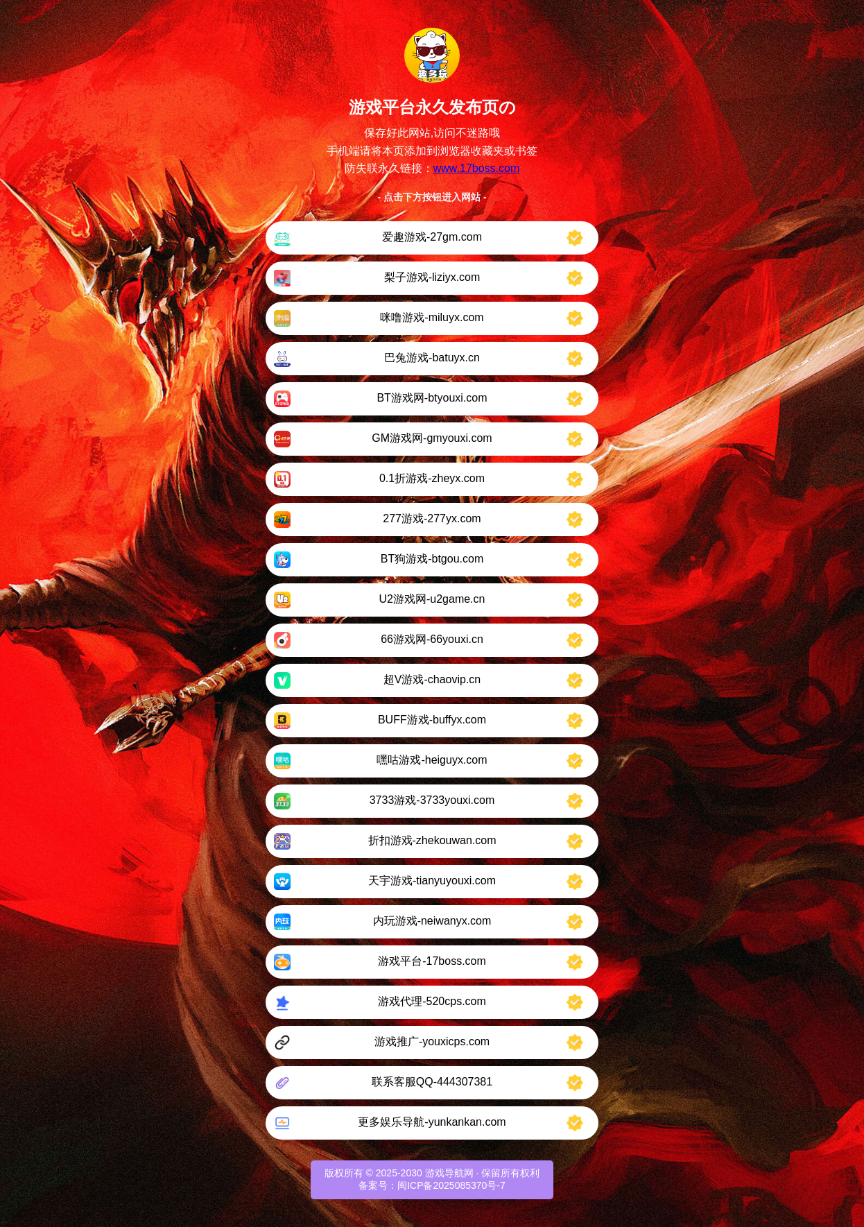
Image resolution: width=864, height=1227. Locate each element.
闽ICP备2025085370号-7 (451, 1185)
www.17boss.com (476, 168)
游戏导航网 (449, 1172)
